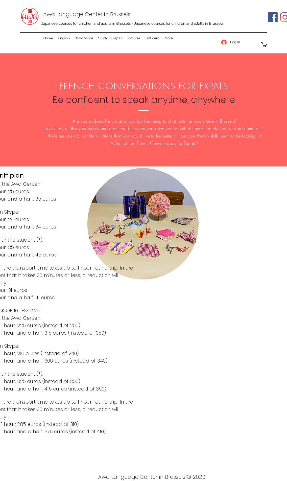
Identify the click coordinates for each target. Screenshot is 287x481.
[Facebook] (273, 17)
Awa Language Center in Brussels (86, 14)
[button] (264, 44)
